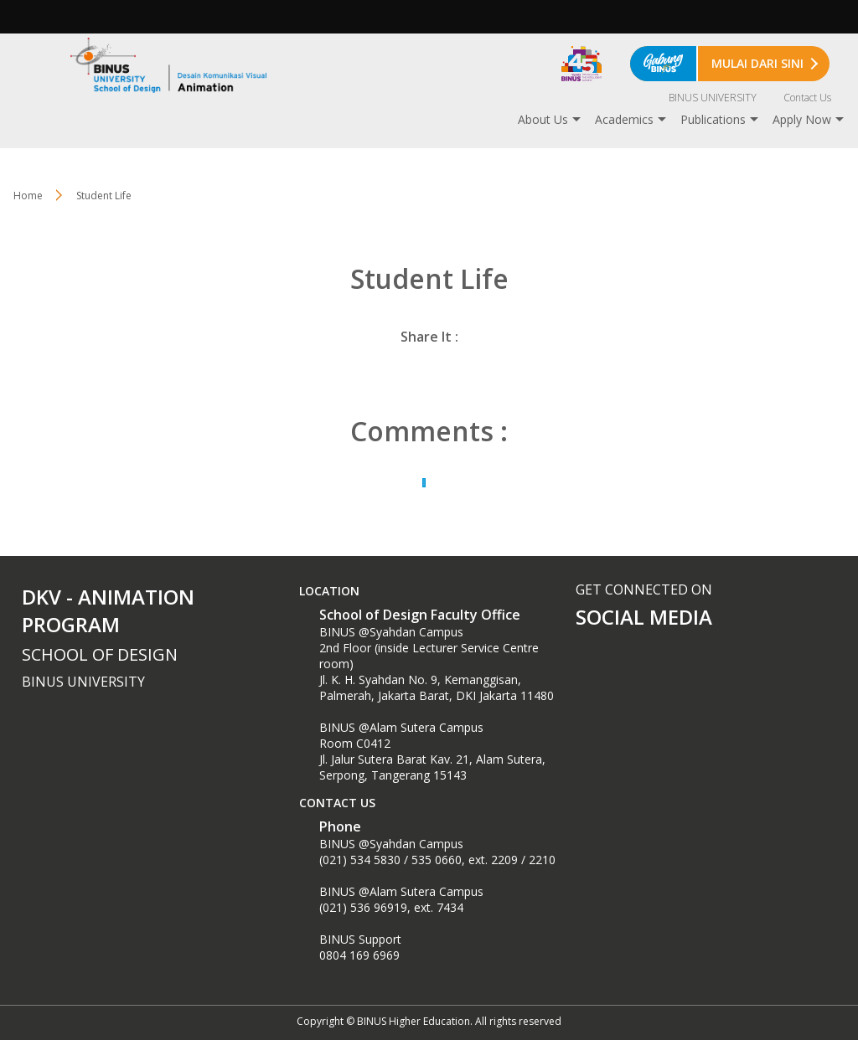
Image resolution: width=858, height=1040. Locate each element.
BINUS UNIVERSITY (713, 97)
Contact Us (807, 97)
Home (28, 195)
